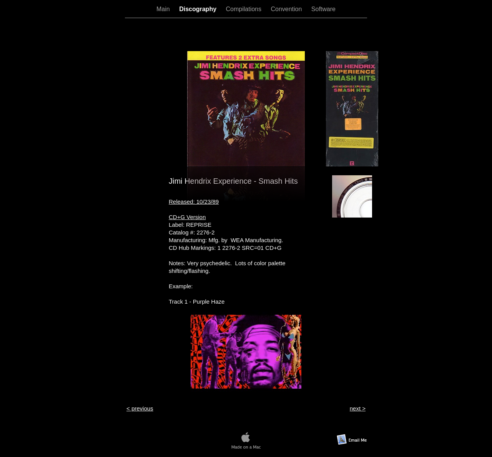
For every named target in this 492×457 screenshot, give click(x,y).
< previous (139, 408)
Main (163, 9)
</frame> (246, 34)
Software (323, 9)
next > (358, 408)
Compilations (244, 9)
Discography (198, 9)
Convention (287, 9)
